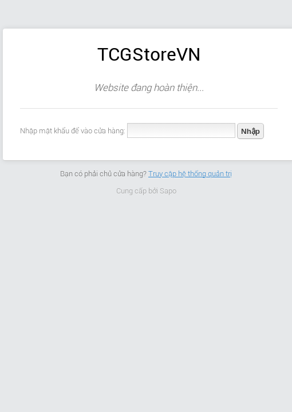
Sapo (168, 191)
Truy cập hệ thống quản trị (190, 173)
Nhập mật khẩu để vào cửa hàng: (72, 130)
